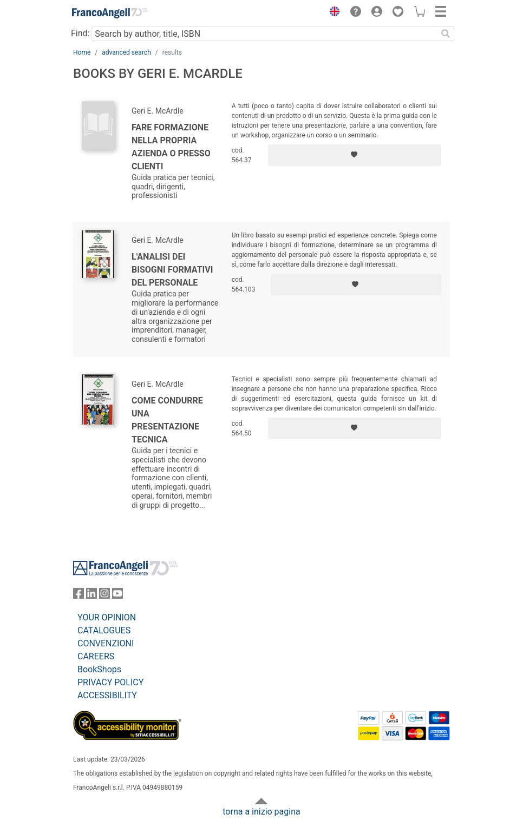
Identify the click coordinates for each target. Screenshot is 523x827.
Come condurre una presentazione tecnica (167, 420)
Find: (80, 33)
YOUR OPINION (106, 617)
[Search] (445, 33)
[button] (332, 13)
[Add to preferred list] (354, 155)
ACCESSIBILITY (107, 695)
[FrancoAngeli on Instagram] (104, 596)
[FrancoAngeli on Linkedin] (91, 596)
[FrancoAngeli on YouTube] (117, 596)
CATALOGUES (103, 630)
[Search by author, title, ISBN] (264, 33)
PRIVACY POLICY (110, 682)
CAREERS (95, 656)
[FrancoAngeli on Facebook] (78, 596)
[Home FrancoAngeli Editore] (110, 13)
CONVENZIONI (105, 643)
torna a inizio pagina (261, 811)
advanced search (126, 52)
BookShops (99, 669)
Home (81, 52)
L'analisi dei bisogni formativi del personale (172, 270)
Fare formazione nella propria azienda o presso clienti (171, 146)
